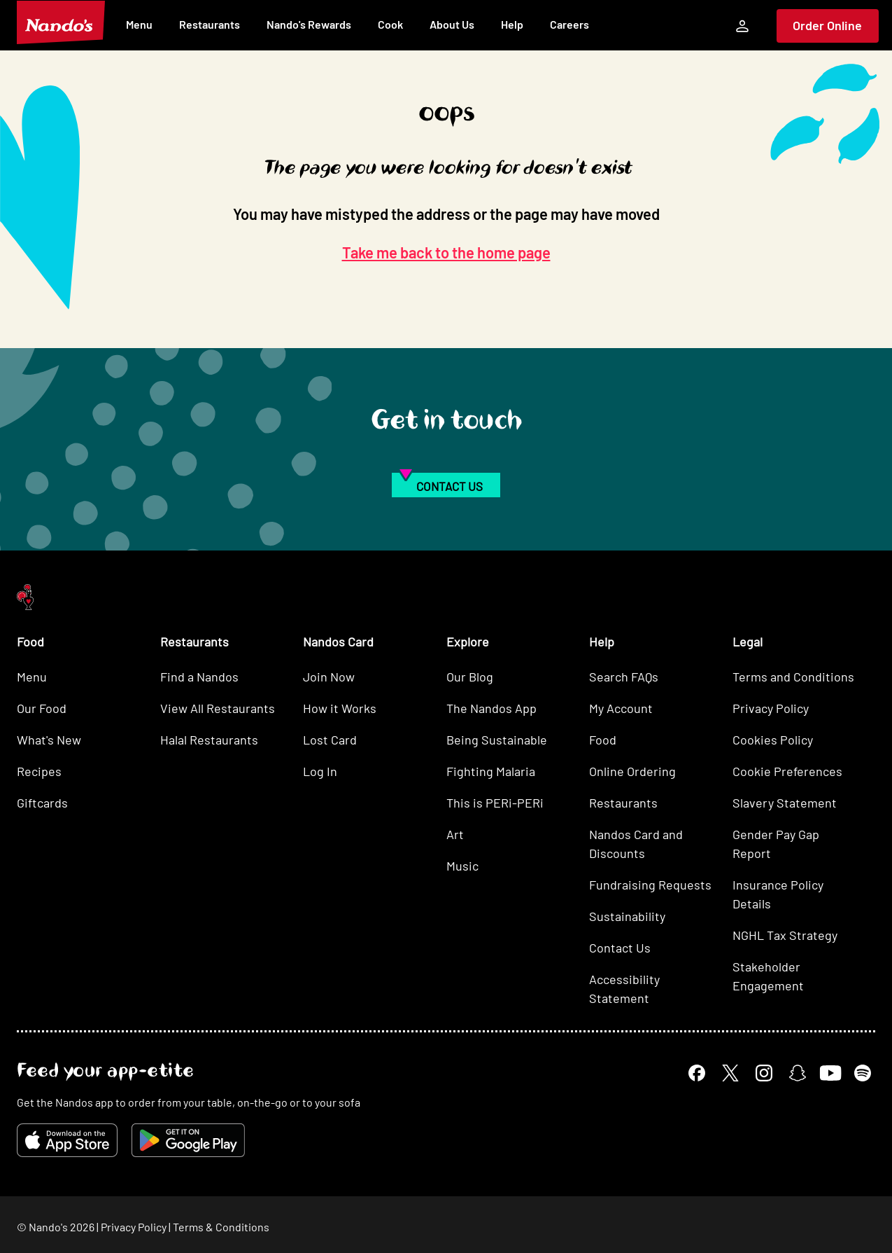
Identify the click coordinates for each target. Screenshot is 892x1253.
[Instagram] (764, 1073)
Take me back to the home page (446, 252)
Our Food (41, 708)
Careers (569, 24)
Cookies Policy (772, 739)
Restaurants (209, 24)
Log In (320, 771)
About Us (452, 24)
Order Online (827, 25)
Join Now (329, 676)
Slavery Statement (784, 802)
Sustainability (627, 916)
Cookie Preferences (787, 771)
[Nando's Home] (61, 22)
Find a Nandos (199, 676)
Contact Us (620, 947)
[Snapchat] (797, 1073)
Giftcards (42, 802)
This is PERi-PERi (495, 802)
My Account (621, 708)
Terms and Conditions (793, 676)
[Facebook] (696, 1073)
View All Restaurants (217, 708)
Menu (139, 24)
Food (602, 739)
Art (455, 834)
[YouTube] (830, 1072)
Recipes (39, 771)
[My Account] (742, 26)
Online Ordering (632, 771)
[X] (730, 1073)
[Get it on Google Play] (188, 1140)
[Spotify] (862, 1073)
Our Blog (469, 676)
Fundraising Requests (650, 884)
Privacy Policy (770, 708)
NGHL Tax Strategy (784, 935)
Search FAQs (623, 676)
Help (512, 24)
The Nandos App (491, 708)
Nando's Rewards (309, 24)
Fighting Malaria (490, 771)
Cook (390, 24)
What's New (49, 739)
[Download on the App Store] (67, 1140)
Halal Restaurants (209, 739)
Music (462, 865)
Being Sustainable (496, 739)
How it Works (339, 708)
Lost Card (330, 739)
